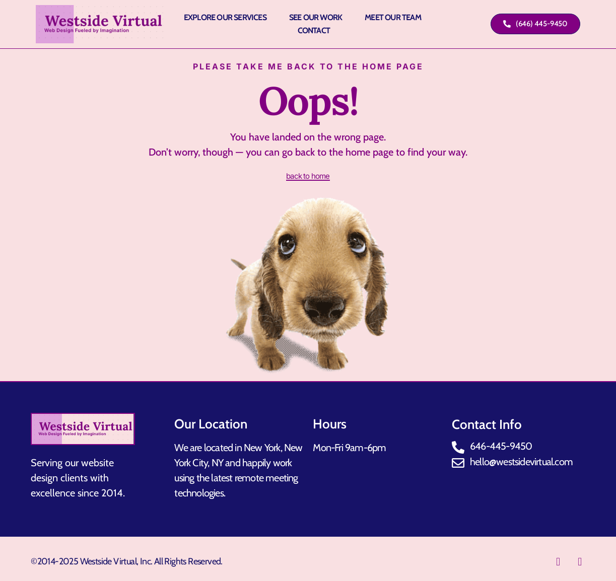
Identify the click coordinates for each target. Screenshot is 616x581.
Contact (314, 30)
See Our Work (315, 17)
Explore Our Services (225, 17)
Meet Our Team (393, 17)
